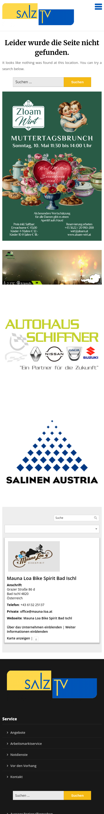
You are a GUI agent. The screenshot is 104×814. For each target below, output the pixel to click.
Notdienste (19, 754)
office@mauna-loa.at (36, 611)
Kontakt (16, 777)
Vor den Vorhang (23, 765)
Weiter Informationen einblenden (41, 629)
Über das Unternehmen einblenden (34, 627)
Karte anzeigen (18, 638)
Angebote (17, 732)
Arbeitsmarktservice (26, 743)
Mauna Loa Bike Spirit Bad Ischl (47, 618)
